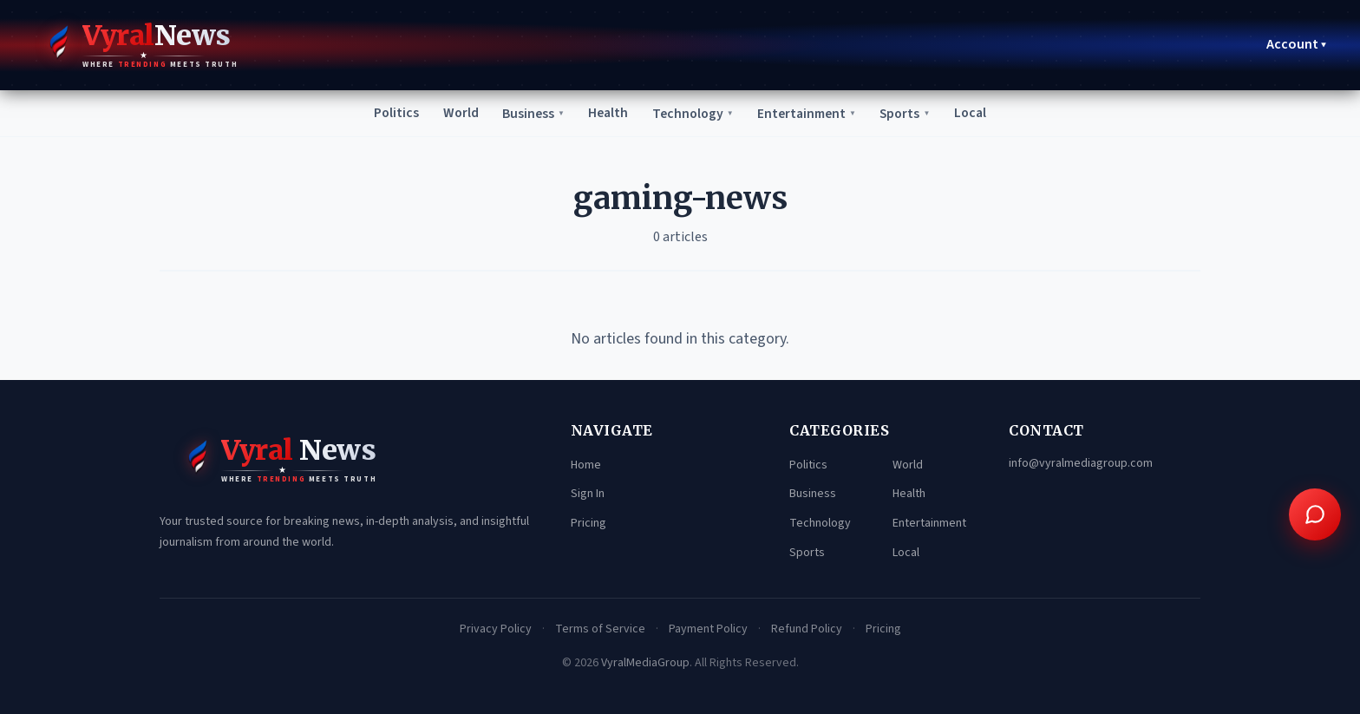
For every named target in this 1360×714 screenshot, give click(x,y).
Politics (388, 112)
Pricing (588, 523)
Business (527, 113)
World (453, 112)
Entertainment (809, 113)
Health (604, 112)
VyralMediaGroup (645, 662)
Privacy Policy (496, 629)
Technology (692, 113)
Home (586, 465)
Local (978, 112)
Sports (911, 113)
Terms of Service (600, 629)
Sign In (588, 494)
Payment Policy (708, 629)
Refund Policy (806, 629)
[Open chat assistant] (1315, 514)
